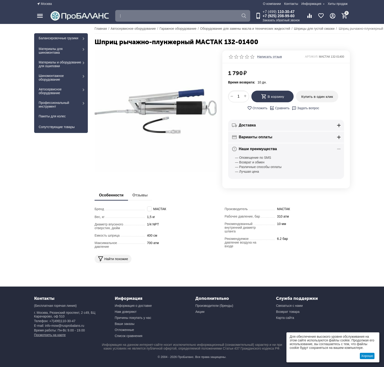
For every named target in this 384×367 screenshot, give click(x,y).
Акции (199, 312)
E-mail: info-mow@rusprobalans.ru (59, 325)
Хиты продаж (338, 4)
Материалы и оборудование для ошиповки (60, 64)
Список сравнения (128, 336)
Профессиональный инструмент (54, 104)
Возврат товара (287, 312)
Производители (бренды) (214, 305)
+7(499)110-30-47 (62, 321)
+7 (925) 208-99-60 (278, 16)
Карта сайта (285, 318)
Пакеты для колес (52, 116)
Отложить (257, 108)
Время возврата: (241, 82)
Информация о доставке (133, 305)
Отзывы (140, 195)
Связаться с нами (289, 305)
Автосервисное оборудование (50, 91)
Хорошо (367, 356)
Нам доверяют (126, 312)
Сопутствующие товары (57, 127)
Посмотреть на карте (50, 335)
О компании (272, 4)
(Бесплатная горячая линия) (55, 305)
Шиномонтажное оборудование (51, 77)
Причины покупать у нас (133, 318)
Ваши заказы (125, 324)
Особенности (111, 195)
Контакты (291, 4)
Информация (311, 4)
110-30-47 (278, 12)
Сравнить (279, 108)
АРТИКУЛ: (311, 56)
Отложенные (124, 330)
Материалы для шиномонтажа (51, 50)
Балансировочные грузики (59, 38)
